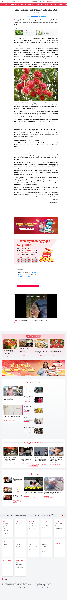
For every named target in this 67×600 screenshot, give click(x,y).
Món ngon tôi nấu (58, 528)
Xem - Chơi (5, 531)
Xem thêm (33, 465)
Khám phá (5, 530)
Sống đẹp (23, 4)
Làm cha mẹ (46, 4)
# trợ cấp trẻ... (59, 464)
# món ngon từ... (23, 355)
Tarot (30, 544)
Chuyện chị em (30, 4)
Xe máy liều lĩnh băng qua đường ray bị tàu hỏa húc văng (53, 493)
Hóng (43, 529)
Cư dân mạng (6, 533)
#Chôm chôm (25, 327)
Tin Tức (3, 7)
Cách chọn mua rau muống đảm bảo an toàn (29, 31)
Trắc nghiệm (31, 542)
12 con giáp (31, 548)
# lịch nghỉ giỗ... (14, 463)
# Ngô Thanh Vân (16, 484)
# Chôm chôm (11, 356)
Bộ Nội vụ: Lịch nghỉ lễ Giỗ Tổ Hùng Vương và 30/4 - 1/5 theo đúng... (10, 459)
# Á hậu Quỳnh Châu (16, 491)
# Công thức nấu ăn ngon (39, 355)
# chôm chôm (37, 356)
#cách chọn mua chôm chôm (34, 327)
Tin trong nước (6, 523)
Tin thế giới (5, 525)
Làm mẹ (43, 551)
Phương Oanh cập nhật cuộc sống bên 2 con (33, 493)
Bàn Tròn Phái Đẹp (7, 561)
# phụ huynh (13, 420)
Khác (43, 553)
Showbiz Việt (19, 523)
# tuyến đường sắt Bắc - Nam (49, 497)
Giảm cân (44, 546)
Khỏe (4, 546)
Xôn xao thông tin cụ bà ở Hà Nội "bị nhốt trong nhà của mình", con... (25, 459)
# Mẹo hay (6, 356)
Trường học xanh (19, 567)
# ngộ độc (26, 424)
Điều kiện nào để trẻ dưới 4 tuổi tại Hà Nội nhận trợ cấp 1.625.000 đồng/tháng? (56, 460)
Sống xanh (17, 4)
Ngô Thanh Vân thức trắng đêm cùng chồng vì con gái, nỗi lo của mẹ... (17, 479)
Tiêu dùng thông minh (6, 527)
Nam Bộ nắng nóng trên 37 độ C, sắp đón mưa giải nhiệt (13, 398)
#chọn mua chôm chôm (44, 327)
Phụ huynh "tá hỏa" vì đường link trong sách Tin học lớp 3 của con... (12, 417)
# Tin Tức (52, 355)
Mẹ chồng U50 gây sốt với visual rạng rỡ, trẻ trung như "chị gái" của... (29, 398)
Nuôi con (18, 546)
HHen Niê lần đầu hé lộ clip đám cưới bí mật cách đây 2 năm (17, 497)
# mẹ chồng (26, 402)
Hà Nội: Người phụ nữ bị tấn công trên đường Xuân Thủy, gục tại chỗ (29, 429)
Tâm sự (43, 527)
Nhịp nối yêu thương (58, 542)
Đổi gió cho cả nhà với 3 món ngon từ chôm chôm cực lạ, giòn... (25, 350)
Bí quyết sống (32, 528)
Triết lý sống (31, 523)
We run (17, 562)
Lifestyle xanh (19, 564)
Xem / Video (45, 541)
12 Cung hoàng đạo (33, 546)
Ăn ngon (38, 4)
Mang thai (18, 544)
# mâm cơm (26, 414)
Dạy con (18, 542)
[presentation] (26, 280)
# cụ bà (27, 463)
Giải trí (12, 4)
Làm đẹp (5, 544)
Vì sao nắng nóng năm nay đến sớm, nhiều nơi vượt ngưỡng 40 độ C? (28, 388)
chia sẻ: (28, 16)
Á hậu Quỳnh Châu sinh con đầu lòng (17, 488)
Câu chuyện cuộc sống (32, 526)
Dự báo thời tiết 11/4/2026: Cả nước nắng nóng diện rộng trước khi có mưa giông (41, 460)
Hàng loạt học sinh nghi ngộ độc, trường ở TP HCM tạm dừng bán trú (29, 419)
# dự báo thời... (13, 402)
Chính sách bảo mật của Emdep (23, 276)
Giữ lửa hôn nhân (45, 525)
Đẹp (42, 4)
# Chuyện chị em (27, 401)
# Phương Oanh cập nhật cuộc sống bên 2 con (32, 497)
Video (55, 4)
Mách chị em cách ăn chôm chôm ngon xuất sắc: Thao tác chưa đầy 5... (41, 351)
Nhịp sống (44, 549)
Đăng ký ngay (28, 285)
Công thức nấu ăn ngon (58, 524)
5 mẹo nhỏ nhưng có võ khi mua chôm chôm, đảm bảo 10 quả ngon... (10, 352)
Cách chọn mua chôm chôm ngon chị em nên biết (55, 351)
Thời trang (5, 542)
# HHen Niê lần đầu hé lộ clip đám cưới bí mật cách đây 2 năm (17, 501)
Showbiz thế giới (19, 525)
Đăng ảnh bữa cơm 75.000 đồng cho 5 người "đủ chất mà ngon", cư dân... (27, 408)
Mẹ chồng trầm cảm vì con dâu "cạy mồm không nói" (49, 32)
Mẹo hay (56, 526)
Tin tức (7, 4)
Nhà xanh (18, 565)
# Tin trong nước (7, 402)
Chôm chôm (15, 1)
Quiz (52, 4)
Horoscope (31, 549)
